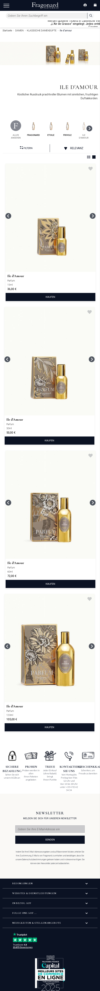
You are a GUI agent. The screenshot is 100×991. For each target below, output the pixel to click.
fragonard (33, 128)
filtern (26, 148)
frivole (67, 128)
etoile (51, 128)
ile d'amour (84, 129)
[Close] (98, 23)
